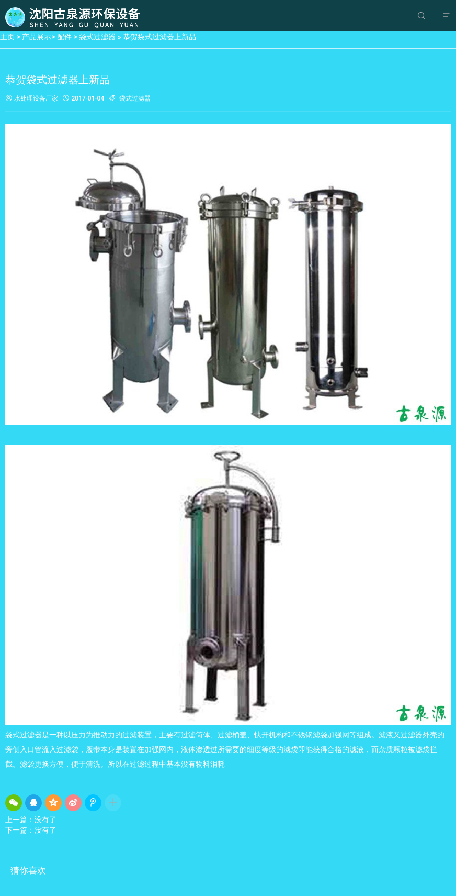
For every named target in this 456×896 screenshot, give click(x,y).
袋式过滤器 (97, 36)
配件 (64, 36)
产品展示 (36, 36)
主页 (7, 36)
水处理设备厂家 (31, 99)
